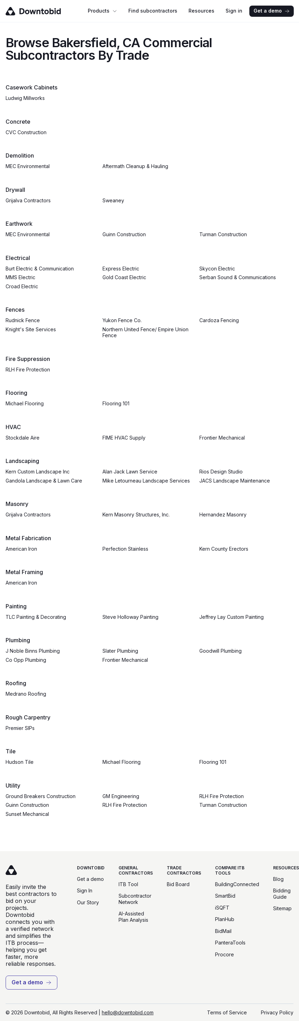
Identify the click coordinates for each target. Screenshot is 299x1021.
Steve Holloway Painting (130, 617)
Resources (201, 11)
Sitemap (282, 908)
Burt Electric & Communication (40, 268)
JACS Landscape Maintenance (234, 481)
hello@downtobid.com (128, 1012)
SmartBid (225, 896)
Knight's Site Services (31, 329)
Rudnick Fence (23, 320)
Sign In (84, 890)
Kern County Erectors (223, 549)
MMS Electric (20, 277)
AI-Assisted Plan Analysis (133, 917)
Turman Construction (223, 234)
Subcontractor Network (135, 899)
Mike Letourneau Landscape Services (146, 481)
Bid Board (178, 884)
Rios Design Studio (221, 472)
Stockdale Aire (23, 438)
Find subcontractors (152, 11)
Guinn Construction (124, 234)
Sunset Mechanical (27, 814)
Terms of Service (227, 1012)
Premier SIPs (20, 728)
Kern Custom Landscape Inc (38, 472)
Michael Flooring (25, 403)
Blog (278, 879)
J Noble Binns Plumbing (33, 651)
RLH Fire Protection (28, 369)
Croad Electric (22, 286)
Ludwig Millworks (25, 98)
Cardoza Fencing (219, 320)
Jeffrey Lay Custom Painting (231, 617)
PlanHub (224, 919)
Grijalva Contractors (28, 200)
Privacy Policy (277, 1012)
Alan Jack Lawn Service (129, 472)
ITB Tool (128, 884)
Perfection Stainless (125, 549)
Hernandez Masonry (223, 514)
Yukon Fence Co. (122, 320)
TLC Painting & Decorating (36, 617)
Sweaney (113, 200)
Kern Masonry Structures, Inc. (136, 514)
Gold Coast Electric (124, 277)
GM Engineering (120, 796)
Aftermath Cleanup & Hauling (135, 166)
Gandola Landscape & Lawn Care (44, 481)
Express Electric (120, 268)
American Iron (21, 549)
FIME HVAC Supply (123, 438)
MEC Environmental (28, 166)
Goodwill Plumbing (220, 651)
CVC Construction (26, 132)
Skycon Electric (217, 268)
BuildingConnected (237, 884)
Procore (224, 954)
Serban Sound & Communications (237, 277)
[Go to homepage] (43, 11)
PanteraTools (230, 943)
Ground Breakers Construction (41, 796)
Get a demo (272, 11)
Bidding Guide (282, 894)
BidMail (223, 931)
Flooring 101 (115, 403)
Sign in (234, 11)
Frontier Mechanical (222, 438)
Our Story (88, 902)
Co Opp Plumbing (26, 660)
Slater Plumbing (120, 651)
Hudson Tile (20, 762)
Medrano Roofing (26, 694)
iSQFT (222, 908)
